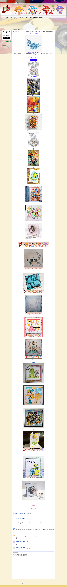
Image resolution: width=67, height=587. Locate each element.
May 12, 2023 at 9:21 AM (24, 534)
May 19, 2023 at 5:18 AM (24, 541)
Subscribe (6, 37)
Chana (33, 480)
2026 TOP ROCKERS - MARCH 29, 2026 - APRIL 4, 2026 (49, 15)
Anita (33, 77)
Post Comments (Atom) (20, 583)
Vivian (33, 95)
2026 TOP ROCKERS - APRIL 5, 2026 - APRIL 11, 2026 (11, 17)
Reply (16, 531)
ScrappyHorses (18, 534)
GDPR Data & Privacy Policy (10, 15)
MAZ (33, 113)
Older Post (51, 581)
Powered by (6, 41)
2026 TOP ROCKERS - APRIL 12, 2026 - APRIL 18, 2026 (32, 17)
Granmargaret (18, 541)
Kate (33, 429)
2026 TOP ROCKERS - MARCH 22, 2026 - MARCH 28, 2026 (27, 15)
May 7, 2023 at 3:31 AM (21, 518)
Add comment (15, 552)
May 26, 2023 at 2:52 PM (22, 547)
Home (3, 15)
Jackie (33, 272)
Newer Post (15, 581)
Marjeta (17, 547)
